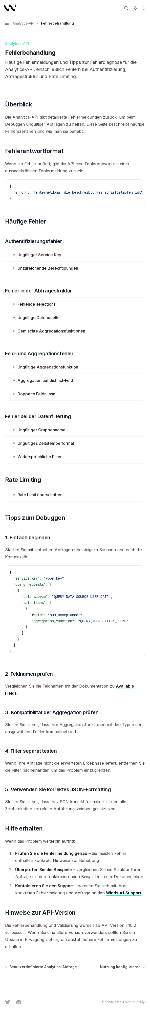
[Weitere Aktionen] (143, 8)
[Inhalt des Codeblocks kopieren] (129, 186)
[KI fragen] (137, 186)
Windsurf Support (123, 892)
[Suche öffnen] (126, 8)
